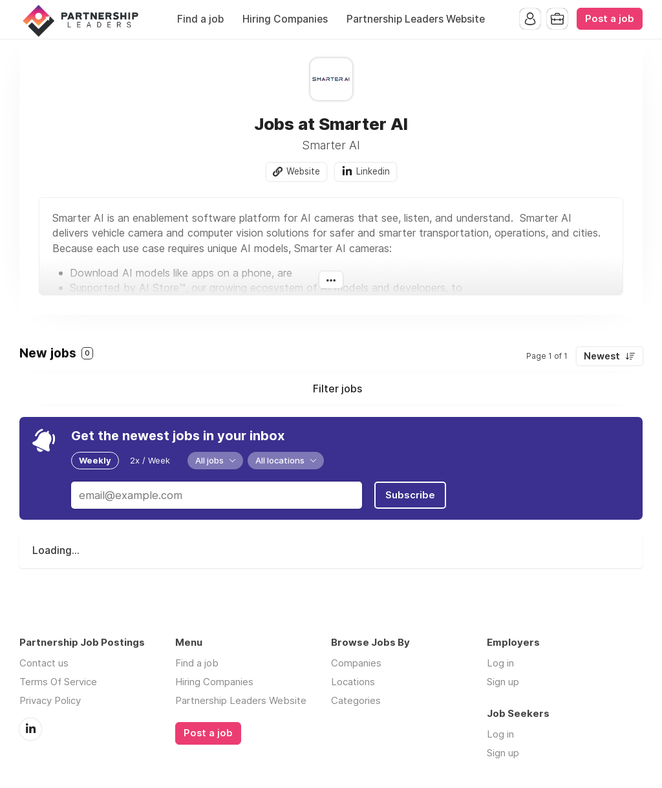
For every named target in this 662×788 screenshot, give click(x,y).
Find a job (200, 19)
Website (303, 171)
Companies (356, 663)
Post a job (609, 19)
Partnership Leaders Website (416, 19)
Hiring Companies (285, 19)
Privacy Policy (50, 700)
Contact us (44, 663)
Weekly (95, 460)
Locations (353, 682)
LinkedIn (30, 729)
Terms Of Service (58, 682)
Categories (356, 700)
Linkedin (373, 171)
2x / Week (150, 460)
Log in (500, 663)
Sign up (503, 682)
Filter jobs (337, 388)
